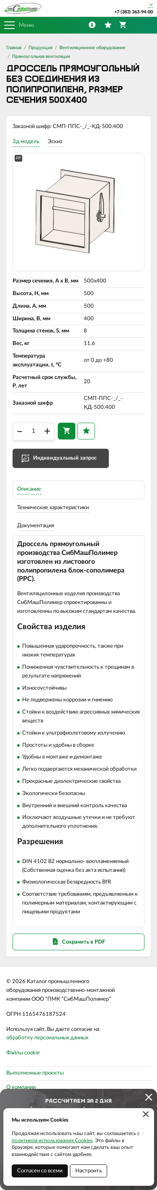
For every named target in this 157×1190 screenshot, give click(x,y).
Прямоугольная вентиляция (41, 56)
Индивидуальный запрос (65, 458)
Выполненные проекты (35, 1073)
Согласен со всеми (39, 1171)
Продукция (40, 47)
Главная (13, 47)
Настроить (88, 1171)
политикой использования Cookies (52, 1140)
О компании (21, 1087)
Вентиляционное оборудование (92, 47)
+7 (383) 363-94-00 (133, 12)
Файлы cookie (23, 1053)
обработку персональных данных (47, 1038)
